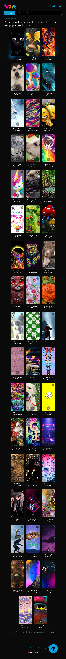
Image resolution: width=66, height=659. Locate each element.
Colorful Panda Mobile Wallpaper (17, 236)
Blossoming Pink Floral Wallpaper (33, 307)
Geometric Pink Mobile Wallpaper (17, 378)
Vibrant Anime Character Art (25, 626)
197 (43, 632)
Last (52, 632)
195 (37, 632)
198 (46, 632)
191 (26, 632)
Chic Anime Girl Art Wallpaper (17, 520)
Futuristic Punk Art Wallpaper (48, 484)
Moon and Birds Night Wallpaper (17, 165)
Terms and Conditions (29, 648)
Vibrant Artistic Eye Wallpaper (41, 626)
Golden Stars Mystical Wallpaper (33, 484)
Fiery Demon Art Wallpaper (48, 58)
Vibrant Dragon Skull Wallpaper (17, 413)
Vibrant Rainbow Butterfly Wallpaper (48, 378)
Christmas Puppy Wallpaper (33, 165)
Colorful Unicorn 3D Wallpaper (17, 200)
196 (40, 632)
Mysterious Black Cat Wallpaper (17, 58)
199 (49, 632)
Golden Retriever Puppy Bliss (33, 413)
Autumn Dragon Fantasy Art (33, 58)
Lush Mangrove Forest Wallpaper (48, 200)
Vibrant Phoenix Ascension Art (17, 271)
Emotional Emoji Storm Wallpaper (48, 129)
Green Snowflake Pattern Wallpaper (33, 342)
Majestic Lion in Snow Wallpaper (17, 129)
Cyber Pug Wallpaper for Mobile (33, 200)
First (13, 632)
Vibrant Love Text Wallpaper (33, 449)
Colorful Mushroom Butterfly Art (48, 236)
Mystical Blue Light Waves (48, 94)
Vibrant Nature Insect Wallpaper (33, 236)
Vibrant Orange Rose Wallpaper (48, 307)
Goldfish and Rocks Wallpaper (33, 378)
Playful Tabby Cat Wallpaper (17, 484)
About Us (19, 648)
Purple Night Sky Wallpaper (48, 555)
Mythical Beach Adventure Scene (17, 555)
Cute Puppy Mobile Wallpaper (48, 271)
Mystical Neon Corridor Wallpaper (48, 449)
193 (32, 632)
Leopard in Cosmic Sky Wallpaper (33, 555)
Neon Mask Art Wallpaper (48, 591)
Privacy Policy (42, 648)
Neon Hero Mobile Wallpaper (33, 520)
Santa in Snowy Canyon (48, 342)
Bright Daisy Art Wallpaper (48, 413)
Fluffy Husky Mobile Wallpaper (17, 94)
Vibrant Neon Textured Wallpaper (33, 129)
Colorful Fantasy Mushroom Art (33, 94)
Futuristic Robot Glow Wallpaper (17, 591)
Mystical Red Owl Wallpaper (18, 307)
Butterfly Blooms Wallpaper (48, 520)
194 (34, 632)
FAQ (48, 648)
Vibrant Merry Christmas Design (48, 165)
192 (29, 632)
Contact (12, 648)
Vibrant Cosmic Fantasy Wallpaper (33, 591)
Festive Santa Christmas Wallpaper (17, 449)
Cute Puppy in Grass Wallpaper (17, 342)
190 (23, 632)
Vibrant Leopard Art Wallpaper (33, 271)
